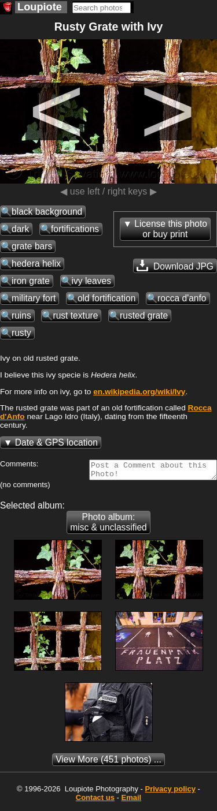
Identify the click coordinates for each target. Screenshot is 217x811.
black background (47, 211)
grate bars (32, 246)
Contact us (95, 801)
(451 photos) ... (108, 763)
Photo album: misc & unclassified (108, 525)
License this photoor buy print (170, 229)
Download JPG (175, 265)
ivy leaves (91, 281)
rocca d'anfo (181, 298)
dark (20, 229)
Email (132, 801)
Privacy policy (170, 792)
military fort (34, 298)
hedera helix (36, 263)
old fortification (107, 298)
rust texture (75, 315)
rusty (21, 333)
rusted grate (144, 315)
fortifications (75, 229)
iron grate (31, 281)
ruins (21, 315)
